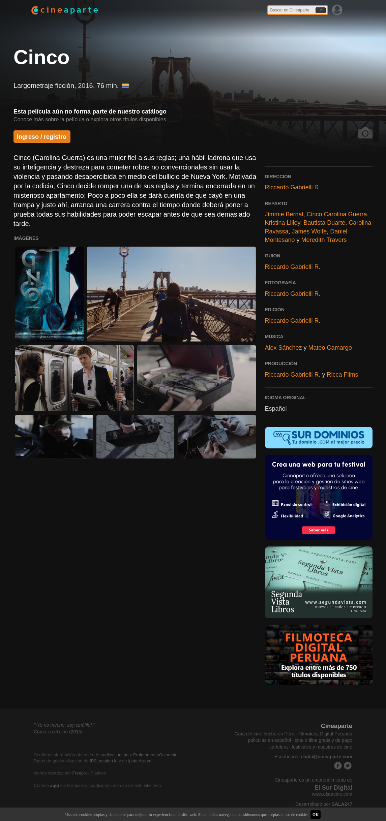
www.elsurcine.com (332, 794)
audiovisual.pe (114, 754)
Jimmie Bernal (284, 214)
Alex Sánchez (283, 347)
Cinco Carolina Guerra (337, 214)
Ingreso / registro (41, 136)
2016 (85, 85)
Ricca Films (342, 374)
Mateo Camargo (330, 347)
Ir (321, 10)
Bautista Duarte (324, 222)
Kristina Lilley (282, 222)
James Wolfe (309, 231)
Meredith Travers (324, 239)
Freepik (79, 773)
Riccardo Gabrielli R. (293, 187)
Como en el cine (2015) (58, 731)
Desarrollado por (323, 804)
